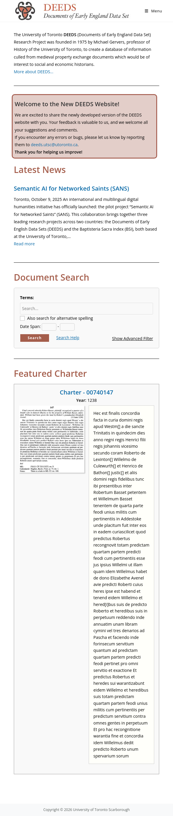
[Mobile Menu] (153, 11)
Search (35, 337)
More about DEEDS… (33, 71)
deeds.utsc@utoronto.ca (54, 144)
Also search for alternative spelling (60, 318)
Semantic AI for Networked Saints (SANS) (71, 188)
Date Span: (30, 326)
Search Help (67, 337)
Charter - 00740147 (86, 392)
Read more (24, 244)
